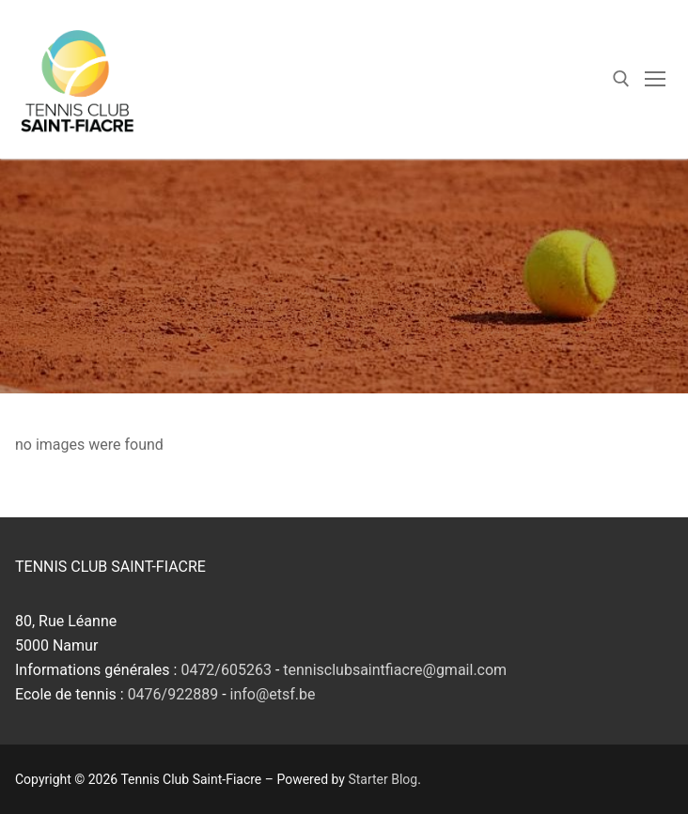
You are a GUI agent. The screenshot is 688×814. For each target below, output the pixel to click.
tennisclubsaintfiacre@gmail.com (395, 670)
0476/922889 (173, 694)
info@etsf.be (273, 694)
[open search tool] (621, 78)
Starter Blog (382, 779)
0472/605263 (226, 670)
